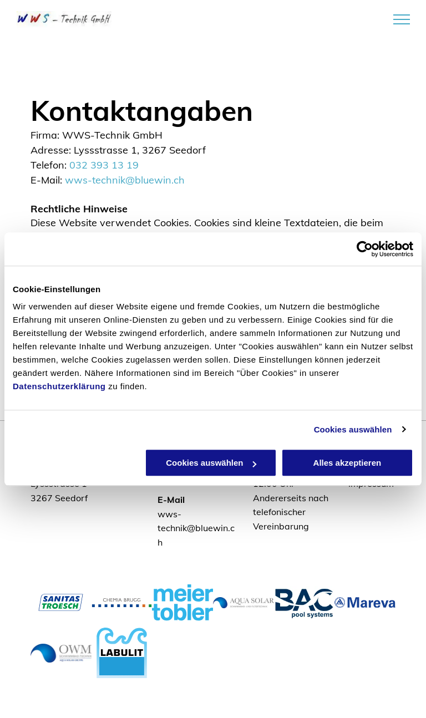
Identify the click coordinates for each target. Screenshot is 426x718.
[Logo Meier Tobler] (182, 602)
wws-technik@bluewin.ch (125, 180)
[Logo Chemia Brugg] (122, 602)
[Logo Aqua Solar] (243, 602)
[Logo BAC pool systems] (304, 602)
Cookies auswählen (353, 429)
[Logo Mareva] (364, 602)
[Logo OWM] (61, 653)
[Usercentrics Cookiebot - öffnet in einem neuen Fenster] (364, 249)
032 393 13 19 (104, 165)
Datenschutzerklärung (59, 386)
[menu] (401, 19)
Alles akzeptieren (347, 462)
